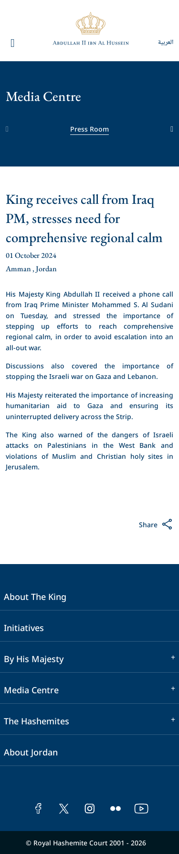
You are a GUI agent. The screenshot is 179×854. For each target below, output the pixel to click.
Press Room (89, 128)
